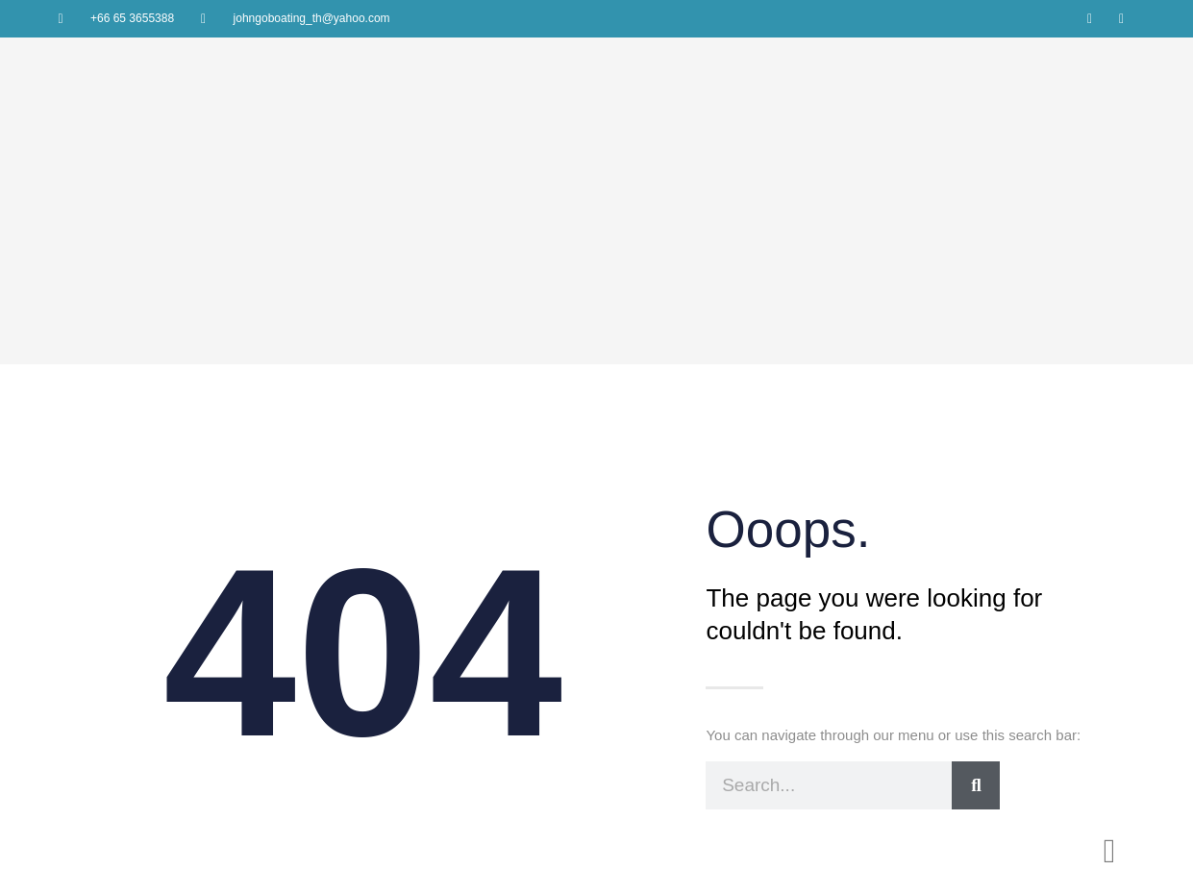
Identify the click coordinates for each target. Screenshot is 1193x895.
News (832, 751)
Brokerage (769, 751)
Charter (702, 751)
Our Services (629, 751)
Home (559, 751)
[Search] (976, 574)
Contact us (895, 751)
